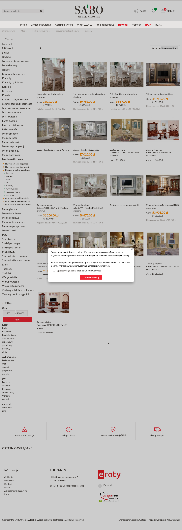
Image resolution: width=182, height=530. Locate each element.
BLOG (158, 24)
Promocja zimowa (105, 24)
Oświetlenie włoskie (40, 24)
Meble (23, 24)
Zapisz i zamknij (91, 277)
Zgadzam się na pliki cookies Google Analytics (79, 270)
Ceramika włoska (64, 24)
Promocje (136, 24)
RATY (148, 24)
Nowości (123, 24)
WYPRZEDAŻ (84, 24)
